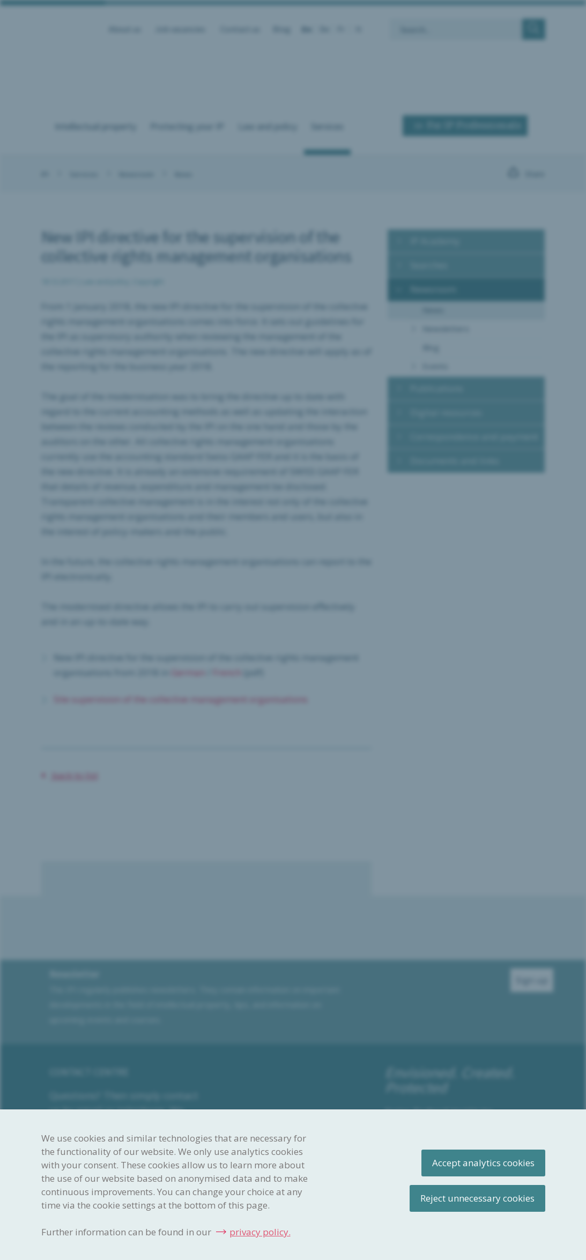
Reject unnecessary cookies (477, 1198)
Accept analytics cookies (483, 1163)
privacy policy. (260, 1232)
